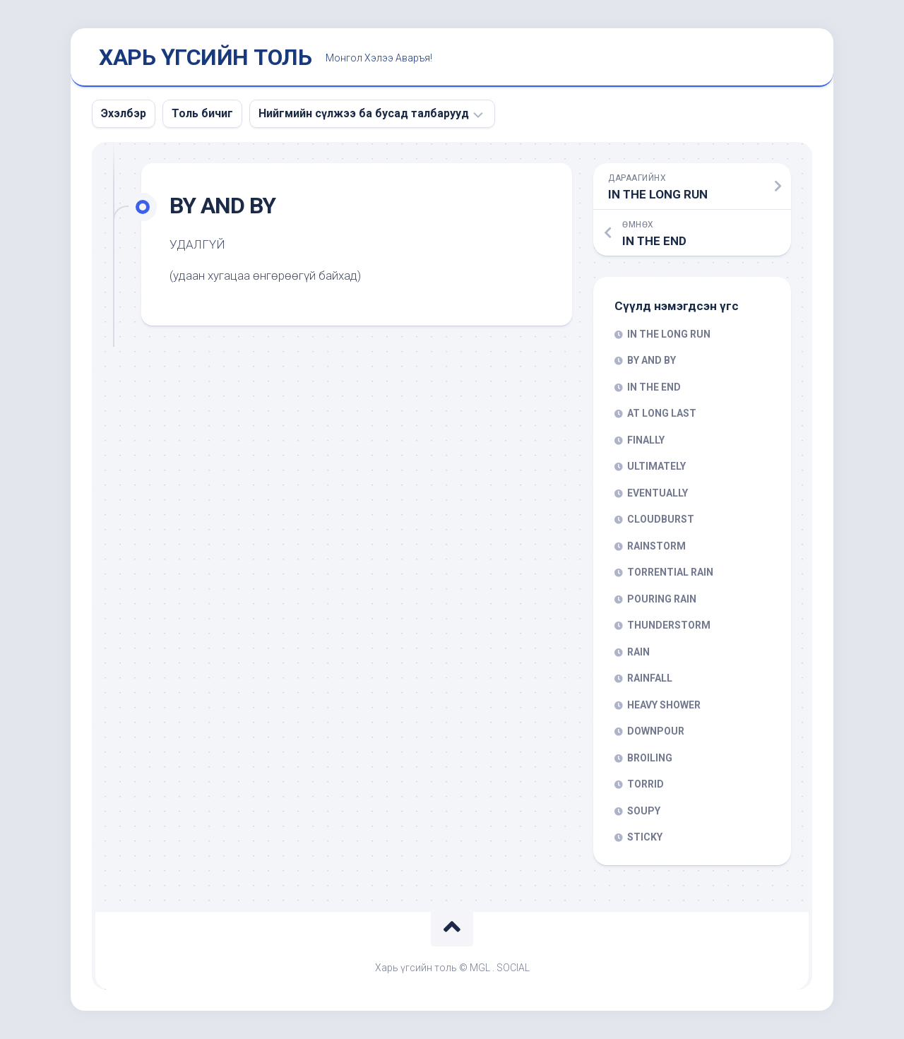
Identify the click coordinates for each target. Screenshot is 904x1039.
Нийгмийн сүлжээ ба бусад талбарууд (363, 113)
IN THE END (654, 387)
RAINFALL (649, 678)
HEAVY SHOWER (664, 705)
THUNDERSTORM (668, 625)
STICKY (644, 837)
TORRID (645, 784)
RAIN (638, 652)
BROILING (649, 758)
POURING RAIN (661, 599)
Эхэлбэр (123, 113)
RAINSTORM (656, 546)
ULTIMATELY (656, 466)
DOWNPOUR (655, 731)
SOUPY (643, 811)
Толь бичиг (202, 113)
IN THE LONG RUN (668, 334)
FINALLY (646, 440)
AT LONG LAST (661, 413)
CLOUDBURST (660, 519)
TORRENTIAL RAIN (670, 572)
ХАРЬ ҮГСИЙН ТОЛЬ (205, 57)
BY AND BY (651, 360)
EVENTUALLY (657, 493)
